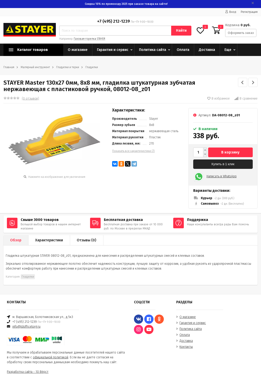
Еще (227, 49)
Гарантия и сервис (112, 49)
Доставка (207, 49)
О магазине (78, 49)
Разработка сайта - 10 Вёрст (27, 372)
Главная (8, 67)
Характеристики (49, 240)
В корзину (230, 152)
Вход (230, 12)
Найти (181, 30)
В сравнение (246, 98)
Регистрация (249, 12)
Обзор (15, 240)
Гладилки (91, 67)
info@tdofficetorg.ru (26, 327)
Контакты (186, 347)
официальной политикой (50, 357)
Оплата (183, 49)
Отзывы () (86, 240)
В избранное (218, 98)
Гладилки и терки (67, 67)
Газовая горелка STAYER (89, 38)
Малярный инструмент (35, 67)
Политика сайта (152, 49)
